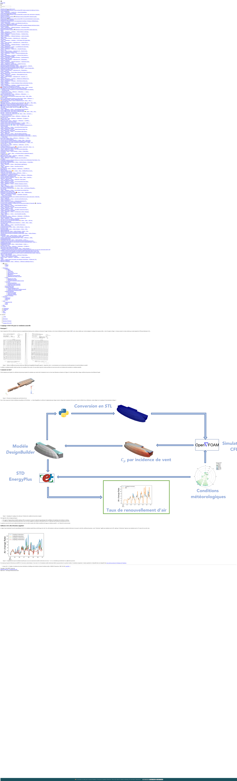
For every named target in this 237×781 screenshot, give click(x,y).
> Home (4, 316)
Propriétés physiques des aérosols (14, 283)
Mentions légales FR (4, 569)
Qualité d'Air (7, 281)
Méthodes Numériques (9, 291)
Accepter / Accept (160, 779)
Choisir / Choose (146, 779)
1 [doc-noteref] (72, 330)
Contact (4, 306)
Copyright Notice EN (13, 569)
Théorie (9, 270)
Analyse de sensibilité (12, 293)
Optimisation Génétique (12, 294)
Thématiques (5, 267)
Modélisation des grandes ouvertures (15, 276)
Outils (4, 301)
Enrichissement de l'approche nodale (14, 290)
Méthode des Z (10, 274)
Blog (4, 305)
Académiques (7, 297)
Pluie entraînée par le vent (12, 273)
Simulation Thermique (9, 287)
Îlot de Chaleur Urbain (9, 286)
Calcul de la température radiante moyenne (16, 280)
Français (6, 264)
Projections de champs (12, 292)
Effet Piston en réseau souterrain (14, 275)
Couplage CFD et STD (7, 323)
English (6, 265)
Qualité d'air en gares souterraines (14, 285)
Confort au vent (11, 272)
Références (5, 296)
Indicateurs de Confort (12, 278)
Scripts (6, 303)
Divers (6, 304)
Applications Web (8, 302)
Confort (6, 277)
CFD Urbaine (10, 271)
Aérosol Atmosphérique (12, 282)
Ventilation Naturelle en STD (13, 288)
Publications (7, 298)
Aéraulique (7, 269)
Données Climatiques (9, 295)
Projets (6, 299)
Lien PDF (67, 566)
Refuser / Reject (152, 779)
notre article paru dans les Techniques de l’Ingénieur (116, 562)
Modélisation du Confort (12, 279)
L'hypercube (2, 2)
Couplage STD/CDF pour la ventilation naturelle (17, 289)
